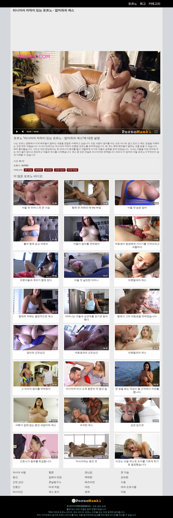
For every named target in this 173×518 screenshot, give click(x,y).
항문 (51, 472)
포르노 (132, 3)
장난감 (88, 472)
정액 (87, 491)
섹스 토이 (54, 491)
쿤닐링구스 (55, 482)
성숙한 (48, 170)
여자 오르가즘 (128, 487)
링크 (96, 515)
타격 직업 (72, 170)
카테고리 (154, 3)
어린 (87, 487)
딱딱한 (38, 170)
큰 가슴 (28, 170)
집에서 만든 (55, 477)
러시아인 (18, 491)
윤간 (15, 477)
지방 (123, 491)
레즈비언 (90, 482)
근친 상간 (60, 170)
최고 (143, 3)
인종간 (16, 487)
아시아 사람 (19, 472)
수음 (123, 482)
